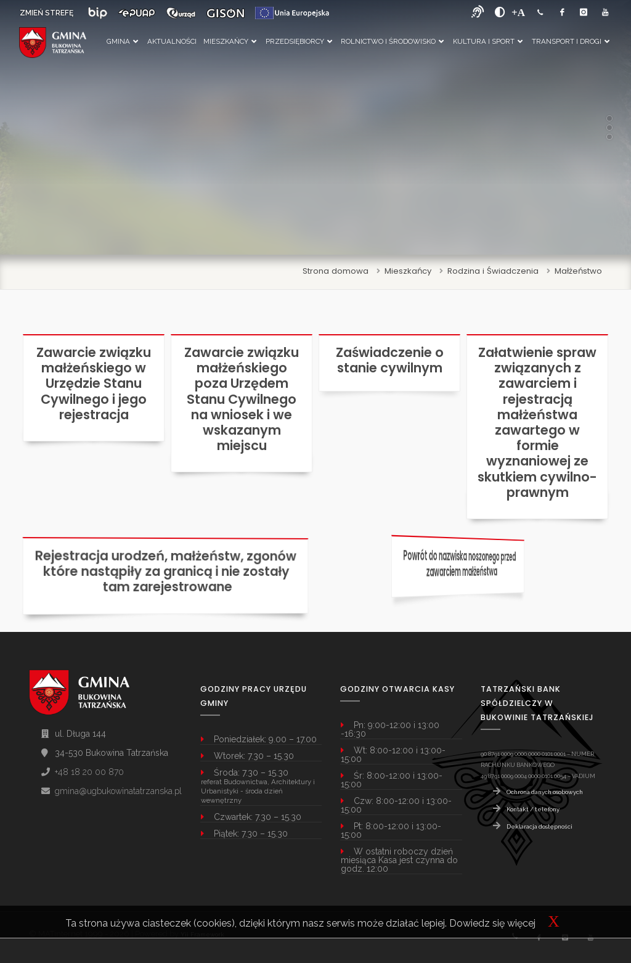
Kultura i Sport (488, 41)
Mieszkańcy (229, 41)
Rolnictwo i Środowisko (392, 41)
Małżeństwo (578, 271)
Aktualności (172, 41)
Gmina (122, 41)
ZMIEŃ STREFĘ (46, 13)
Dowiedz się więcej (492, 923)
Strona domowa (335, 271)
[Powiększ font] (518, 12)
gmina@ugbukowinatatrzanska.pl (118, 791)
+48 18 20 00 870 (89, 772)
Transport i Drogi (570, 41)
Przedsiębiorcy (299, 41)
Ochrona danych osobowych (545, 792)
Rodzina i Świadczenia (493, 271)
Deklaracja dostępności (539, 826)
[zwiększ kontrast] (500, 12)
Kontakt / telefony (533, 809)
